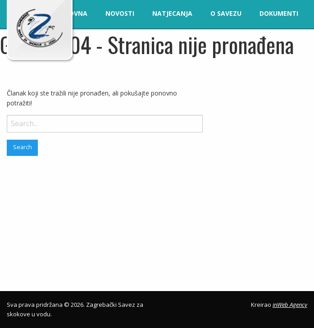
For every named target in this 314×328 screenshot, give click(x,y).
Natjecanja (172, 13)
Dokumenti (278, 13)
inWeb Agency (290, 305)
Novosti (119, 13)
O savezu (225, 13)
